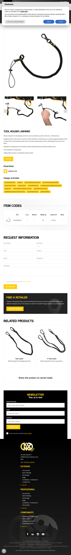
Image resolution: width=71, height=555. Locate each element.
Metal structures (10, 185)
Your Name (7, 243)
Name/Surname (11, 401)
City (5, 250)
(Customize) (33, 550)
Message (7, 266)
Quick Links (26, 519)
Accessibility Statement (42, 550)
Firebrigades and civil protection (15, 191)
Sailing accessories (28, 521)
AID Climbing (26, 473)
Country (39, 250)
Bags (24, 477)
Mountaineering (10, 182)
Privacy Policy (27, 281)
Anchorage (25, 475)
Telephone (40, 258)
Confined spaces (33, 185)
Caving (20, 182)
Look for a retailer (15, 309)
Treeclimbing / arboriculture (22, 188)
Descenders (26, 505)
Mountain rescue (33, 191)
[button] (5, 111)
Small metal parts (27, 523)
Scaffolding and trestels (32, 182)
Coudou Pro (26, 482)
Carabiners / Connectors (30, 479)
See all (24, 485)
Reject (49, 21)
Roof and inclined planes (50, 182)
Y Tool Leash (51, 359)
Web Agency (52, 550)
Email (6, 258)
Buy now (8, 159)
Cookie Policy (26, 550)
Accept (61, 21)
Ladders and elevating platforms (51, 185)
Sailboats (8, 188)
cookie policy (24, 11)
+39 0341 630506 (28, 462)
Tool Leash (19, 359)
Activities (39, 243)
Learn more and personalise (15, 21)
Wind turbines (45, 191)
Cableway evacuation (40, 188)
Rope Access (21, 185)
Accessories (26, 470)
